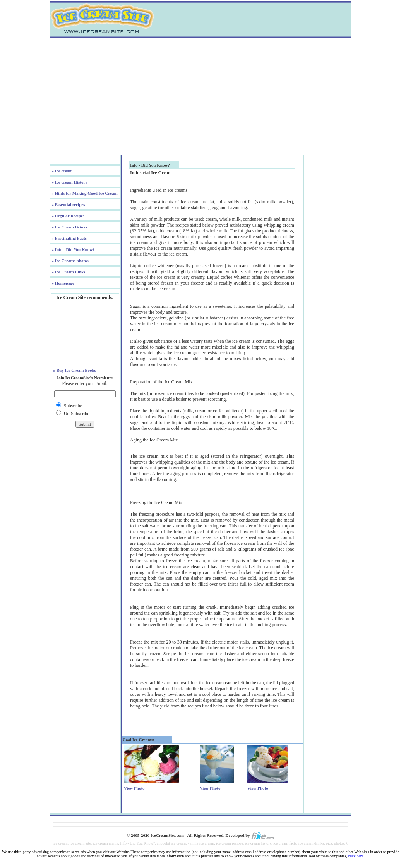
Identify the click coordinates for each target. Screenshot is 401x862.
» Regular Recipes (67, 215)
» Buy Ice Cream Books (74, 370)
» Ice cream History (69, 182)
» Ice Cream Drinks (69, 227)
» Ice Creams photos (70, 260)
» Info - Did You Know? (73, 249)
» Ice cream (62, 170)
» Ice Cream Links (68, 272)
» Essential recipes (68, 204)
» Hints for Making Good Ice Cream (84, 193)
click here (355, 856)
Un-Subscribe (76, 413)
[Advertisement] (200, 96)
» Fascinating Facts (69, 238)
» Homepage (62, 283)
